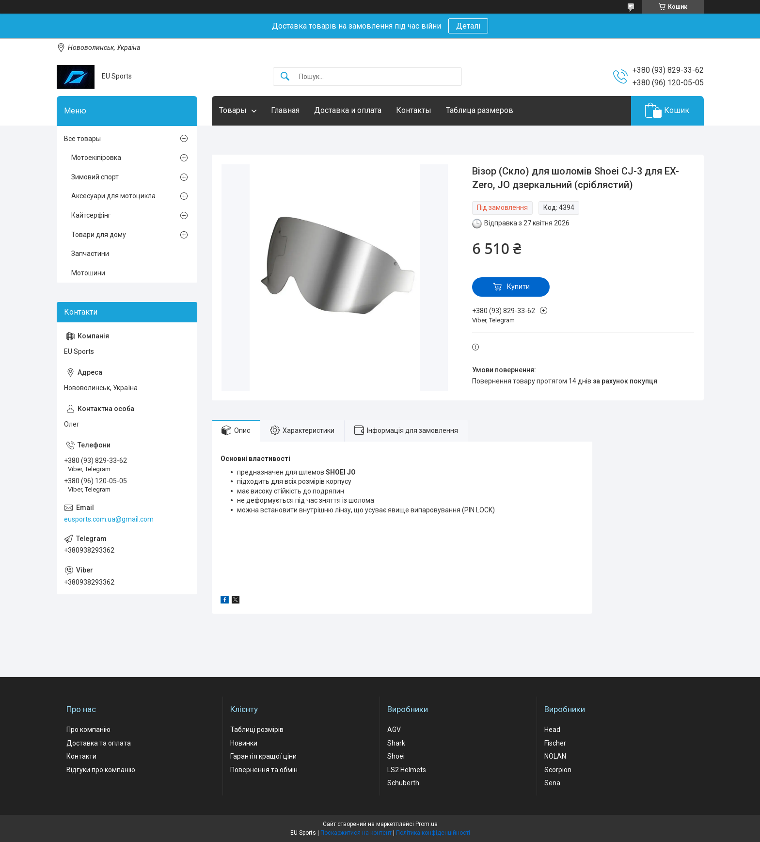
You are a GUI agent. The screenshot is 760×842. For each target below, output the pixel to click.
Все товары (82, 139)
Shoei (396, 756)
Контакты (413, 110)
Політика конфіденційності (433, 832)
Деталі (468, 26)
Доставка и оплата (347, 110)
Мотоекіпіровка (96, 157)
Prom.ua (426, 824)
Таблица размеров (479, 110)
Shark (396, 743)
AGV (394, 729)
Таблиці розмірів (257, 729)
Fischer (555, 743)
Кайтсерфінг (91, 215)
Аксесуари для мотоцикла (113, 196)
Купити (518, 286)
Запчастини (90, 253)
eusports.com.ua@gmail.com (109, 519)
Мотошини (88, 273)
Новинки (243, 743)
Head (552, 729)
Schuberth (403, 783)
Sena (552, 783)
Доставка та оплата (98, 743)
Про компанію (88, 729)
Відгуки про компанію (100, 770)
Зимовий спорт (95, 177)
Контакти (81, 756)
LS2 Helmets (406, 770)
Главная (285, 110)
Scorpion (557, 770)
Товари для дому (98, 234)
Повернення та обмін (264, 770)
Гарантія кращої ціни (263, 756)
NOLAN (555, 756)
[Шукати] (285, 76)
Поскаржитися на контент (356, 832)
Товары (233, 110)
